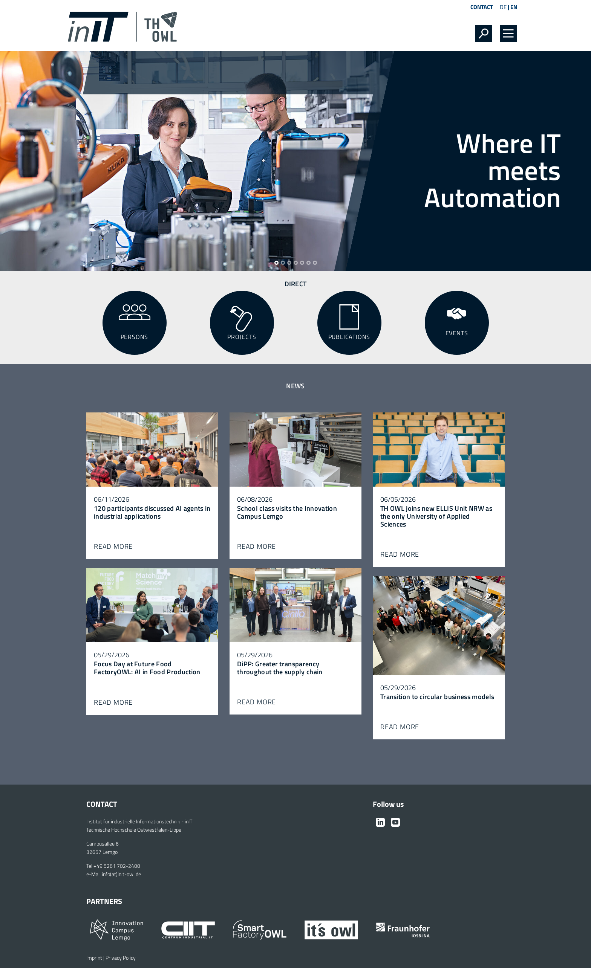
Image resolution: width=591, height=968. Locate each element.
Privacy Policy (121, 958)
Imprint (94, 958)
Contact (481, 7)
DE (503, 7)
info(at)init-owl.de (121, 874)
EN (513, 7)
